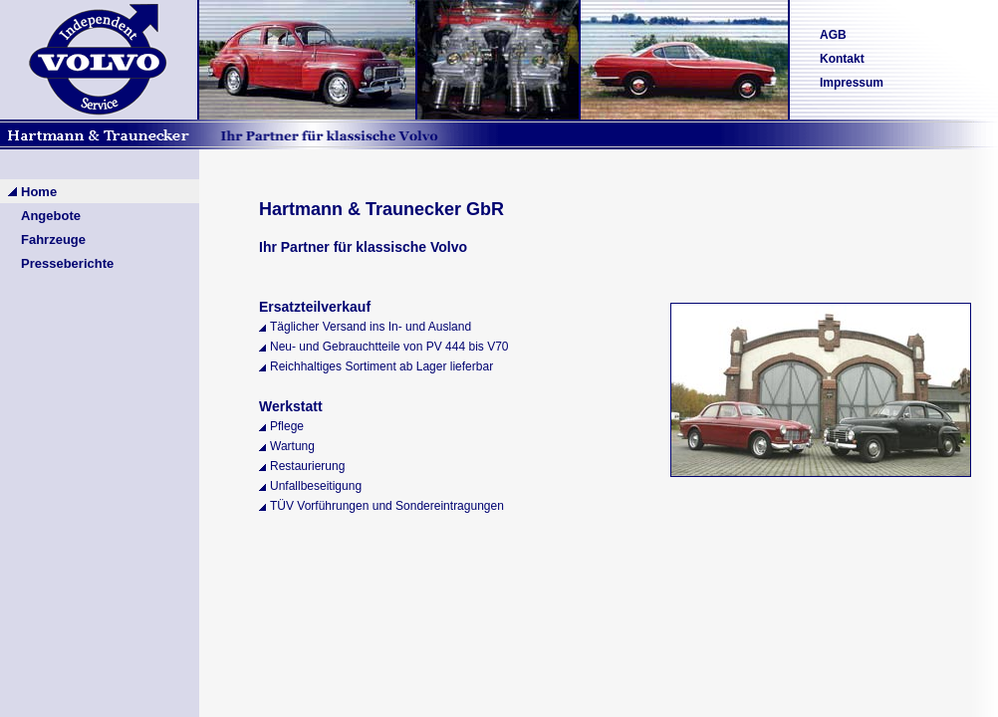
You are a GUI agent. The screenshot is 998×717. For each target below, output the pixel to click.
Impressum (851, 83)
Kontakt (842, 59)
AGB (833, 35)
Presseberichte (67, 263)
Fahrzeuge (53, 239)
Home (39, 191)
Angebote (51, 215)
